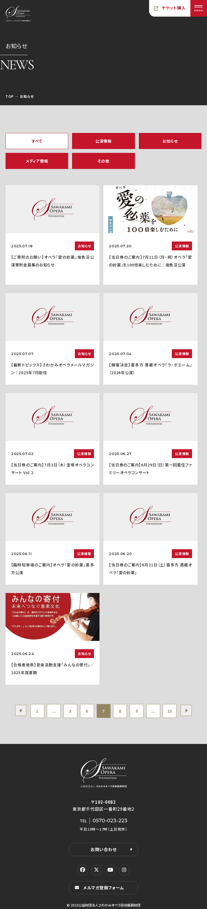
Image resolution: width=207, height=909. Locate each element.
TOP (10, 96)
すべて (37, 141)
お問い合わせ (104, 849)
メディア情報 (37, 161)
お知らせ (170, 141)
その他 (103, 161)
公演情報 (103, 141)
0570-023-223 (110, 821)
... (54, 711)
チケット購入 (174, 8)
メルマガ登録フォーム (103, 887)
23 (169, 711)
